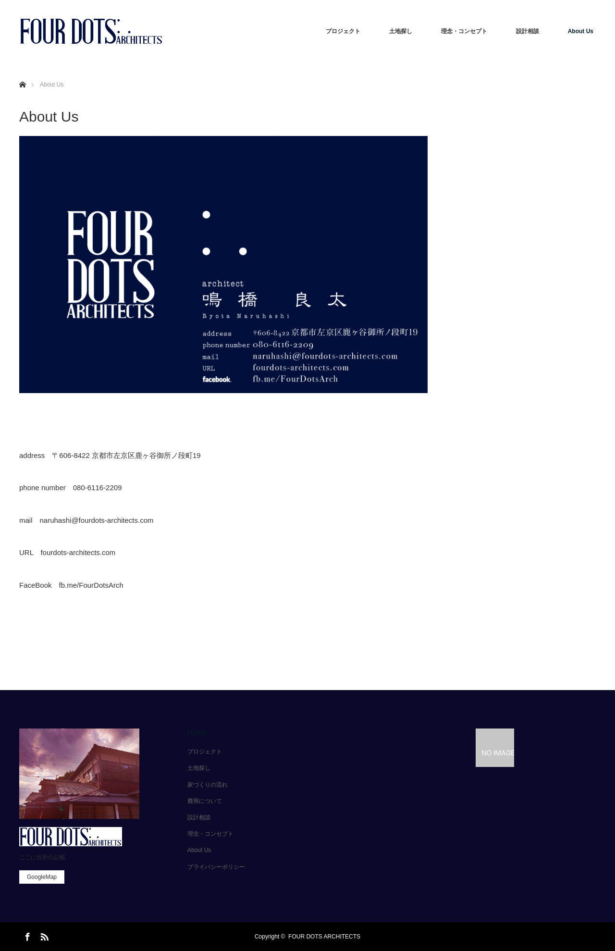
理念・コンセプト (464, 31)
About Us (580, 31)
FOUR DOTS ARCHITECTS (324, 936)
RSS (43, 935)
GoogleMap (42, 877)
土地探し (400, 31)
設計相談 (527, 31)
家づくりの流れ (207, 784)
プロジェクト (343, 31)
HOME (197, 733)
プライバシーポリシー (216, 867)
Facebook (26, 935)
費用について (204, 801)
